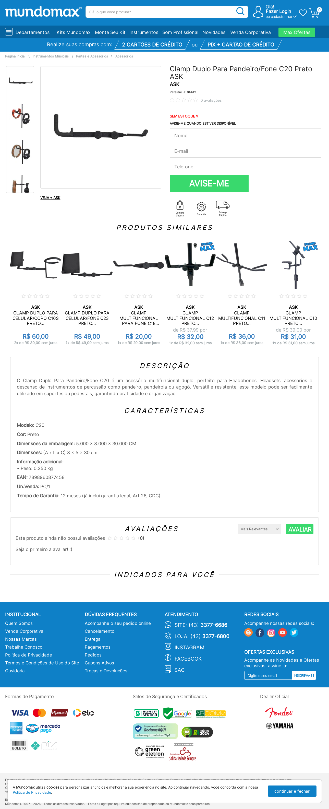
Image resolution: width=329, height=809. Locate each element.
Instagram (189, 647)
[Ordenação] (259, 529)
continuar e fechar (292, 791)
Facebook (188, 659)
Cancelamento (99, 631)
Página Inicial (15, 56)
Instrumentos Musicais (51, 56)
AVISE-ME (209, 183)
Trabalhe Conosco (23, 647)
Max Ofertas (296, 32)
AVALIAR (299, 529)
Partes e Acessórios (92, 56)
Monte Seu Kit (110, 32)
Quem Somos (19, 623)
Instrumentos (143, 32)
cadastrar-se (281, 16)
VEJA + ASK (50, 197)
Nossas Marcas (21, 639)
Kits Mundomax (74, 32)
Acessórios (124, 56)
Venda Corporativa (250, 32)
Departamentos (33, 32)
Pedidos (93, 655)
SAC (179, 670)
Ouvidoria (15, 670)
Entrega (93, 639)
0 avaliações (211, 100)
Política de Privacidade (28, 655)
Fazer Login (278, 11)
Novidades (213, 32)
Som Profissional (180, 32)
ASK (174, 84)
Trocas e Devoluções (106, 670)
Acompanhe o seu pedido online (118, 623)
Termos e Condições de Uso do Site (42, 662)
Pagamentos (98, 647)
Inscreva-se (304, 675)
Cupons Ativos (99, 662)
